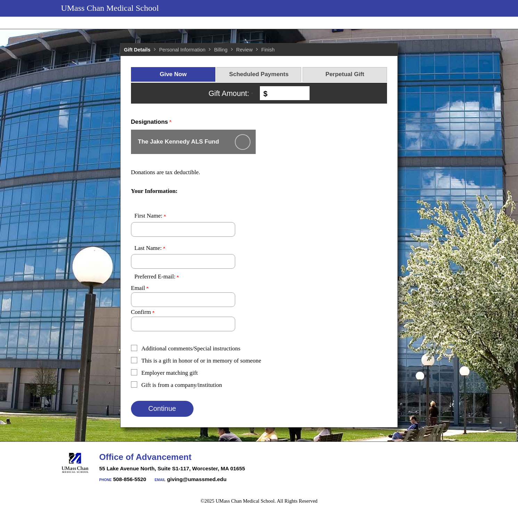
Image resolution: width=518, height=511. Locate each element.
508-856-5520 (129, 479)
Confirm (142, 312)
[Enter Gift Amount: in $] (288, 93)
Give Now (173, 74)
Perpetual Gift (345, 74)
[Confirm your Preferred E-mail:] (183, 324)
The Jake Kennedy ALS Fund (178, 141)
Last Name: (149, 248)
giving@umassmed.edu (197, 479)
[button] (254, 348)
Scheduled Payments (259, 74)
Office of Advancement (145, 457)
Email (139, 288)
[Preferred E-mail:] (183, 299)
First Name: (150, 215)
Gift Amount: (230, 93)
